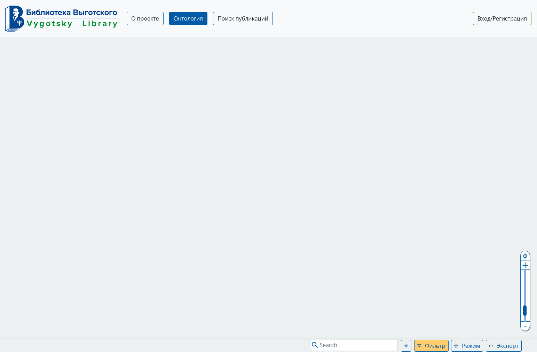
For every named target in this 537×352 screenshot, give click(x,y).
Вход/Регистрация (502, 18)
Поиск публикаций (243, 18)
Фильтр (435, 346)
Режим (471, 346)
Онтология (188, 18)
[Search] (354, 345)
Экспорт (508, 346)
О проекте (145, 18)
